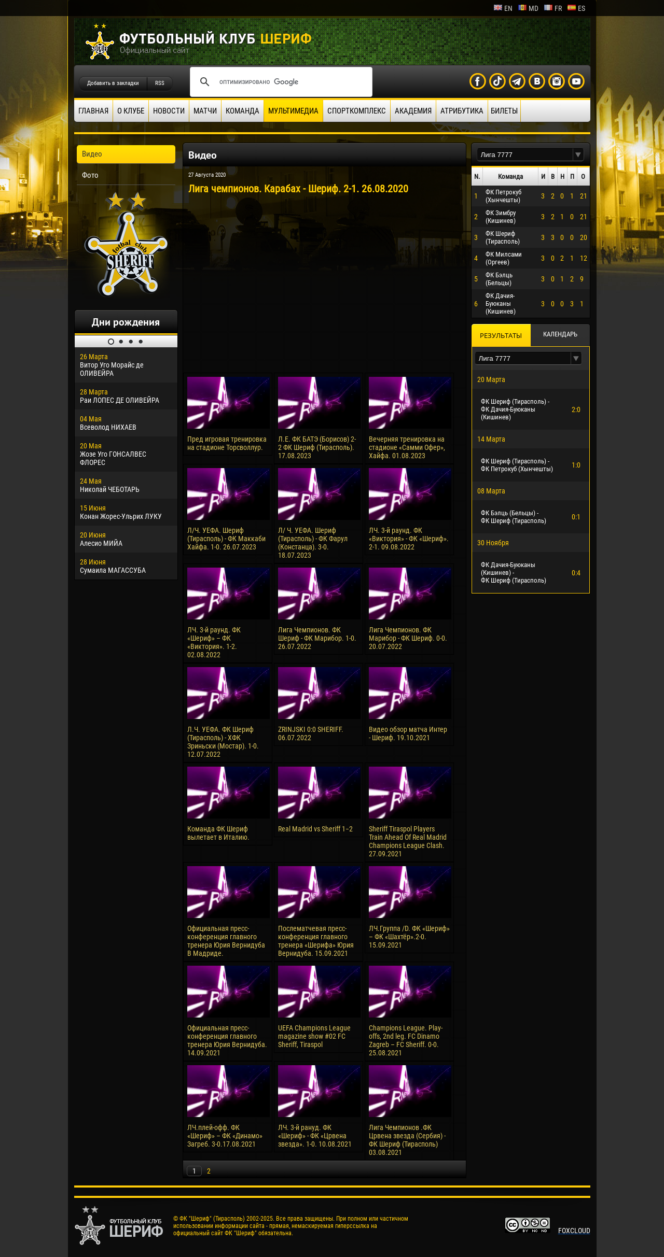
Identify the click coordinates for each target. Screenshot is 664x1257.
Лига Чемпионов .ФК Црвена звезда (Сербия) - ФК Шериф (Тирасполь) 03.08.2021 (407, 1139)
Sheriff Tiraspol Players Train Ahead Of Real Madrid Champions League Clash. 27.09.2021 (408, 841)
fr (553, 8)
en (503, 8)
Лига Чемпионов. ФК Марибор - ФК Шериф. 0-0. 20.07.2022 (408, 638)
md (528, 8)
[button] (578, 154)
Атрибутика (461, 111)
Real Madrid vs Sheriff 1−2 (315, 829)
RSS (159, 83)
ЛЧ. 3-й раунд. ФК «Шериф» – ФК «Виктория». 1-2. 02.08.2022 (214, 642)
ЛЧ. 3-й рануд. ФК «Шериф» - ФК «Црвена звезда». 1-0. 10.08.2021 (315, 1135)
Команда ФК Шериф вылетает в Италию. (218, 833)
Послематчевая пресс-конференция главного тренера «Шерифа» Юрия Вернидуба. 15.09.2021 (316, 940)
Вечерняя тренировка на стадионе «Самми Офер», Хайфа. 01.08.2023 (407, 447)
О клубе (130, 111)
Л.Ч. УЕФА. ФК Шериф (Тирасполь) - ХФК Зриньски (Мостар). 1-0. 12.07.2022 (223, 741)
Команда (242, 111)
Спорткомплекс (356, 111)
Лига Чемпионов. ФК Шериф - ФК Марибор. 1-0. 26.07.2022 (317, 638)
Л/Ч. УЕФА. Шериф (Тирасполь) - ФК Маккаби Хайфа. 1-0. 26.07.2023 (226, 538)
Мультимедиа (293, 111)
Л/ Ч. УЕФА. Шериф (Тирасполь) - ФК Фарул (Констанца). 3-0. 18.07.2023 (313, 542)
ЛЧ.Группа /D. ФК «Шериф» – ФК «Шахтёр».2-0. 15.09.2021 (409, 936)
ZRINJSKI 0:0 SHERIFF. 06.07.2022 (310, 733)
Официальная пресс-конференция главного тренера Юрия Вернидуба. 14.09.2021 (227, 1040)
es (576, 8)
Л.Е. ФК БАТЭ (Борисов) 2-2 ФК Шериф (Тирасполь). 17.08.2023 (317, 447)
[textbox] (525, 154)
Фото (90, 175)
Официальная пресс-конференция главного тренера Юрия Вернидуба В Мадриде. (226, 940)
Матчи (205, 111)
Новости (169, 111)
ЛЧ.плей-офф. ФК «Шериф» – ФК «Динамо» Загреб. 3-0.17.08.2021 (224, 1135)
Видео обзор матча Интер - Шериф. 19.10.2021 (408, 733)
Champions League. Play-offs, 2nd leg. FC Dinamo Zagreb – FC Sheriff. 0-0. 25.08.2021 (405, 1040)
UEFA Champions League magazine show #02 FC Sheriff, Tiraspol (314, 1036)
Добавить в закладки (113, 83)
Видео (92, 154)
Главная (93, 111)
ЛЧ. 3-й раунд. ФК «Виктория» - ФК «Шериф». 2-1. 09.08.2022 (409, 538)
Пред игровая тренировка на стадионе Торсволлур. (227, 443)
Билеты (504, 111)
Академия (413, 111)
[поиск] (279, 82)
